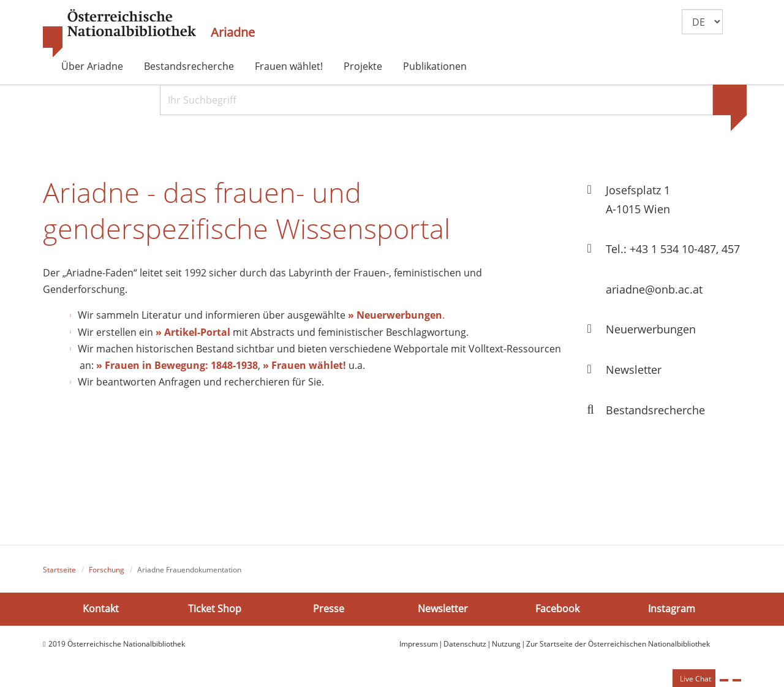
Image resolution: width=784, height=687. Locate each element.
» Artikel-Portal (193, 332)
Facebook (557, 608)
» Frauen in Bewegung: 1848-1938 (177, 365)
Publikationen (435, 66)
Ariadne (233, 32)
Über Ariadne (92, 66)
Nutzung (506, 644)
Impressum (418, 644)
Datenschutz (464, 644)
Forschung (106, 569)
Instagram (671, 608)
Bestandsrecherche (189, 66)
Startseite (59, 569)
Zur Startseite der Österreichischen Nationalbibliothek (618, 644)
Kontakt (101, 608)
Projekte (363, 66)
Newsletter (443, 608)
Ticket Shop (214, 608)
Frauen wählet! (289, 66)
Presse (328, 608)
